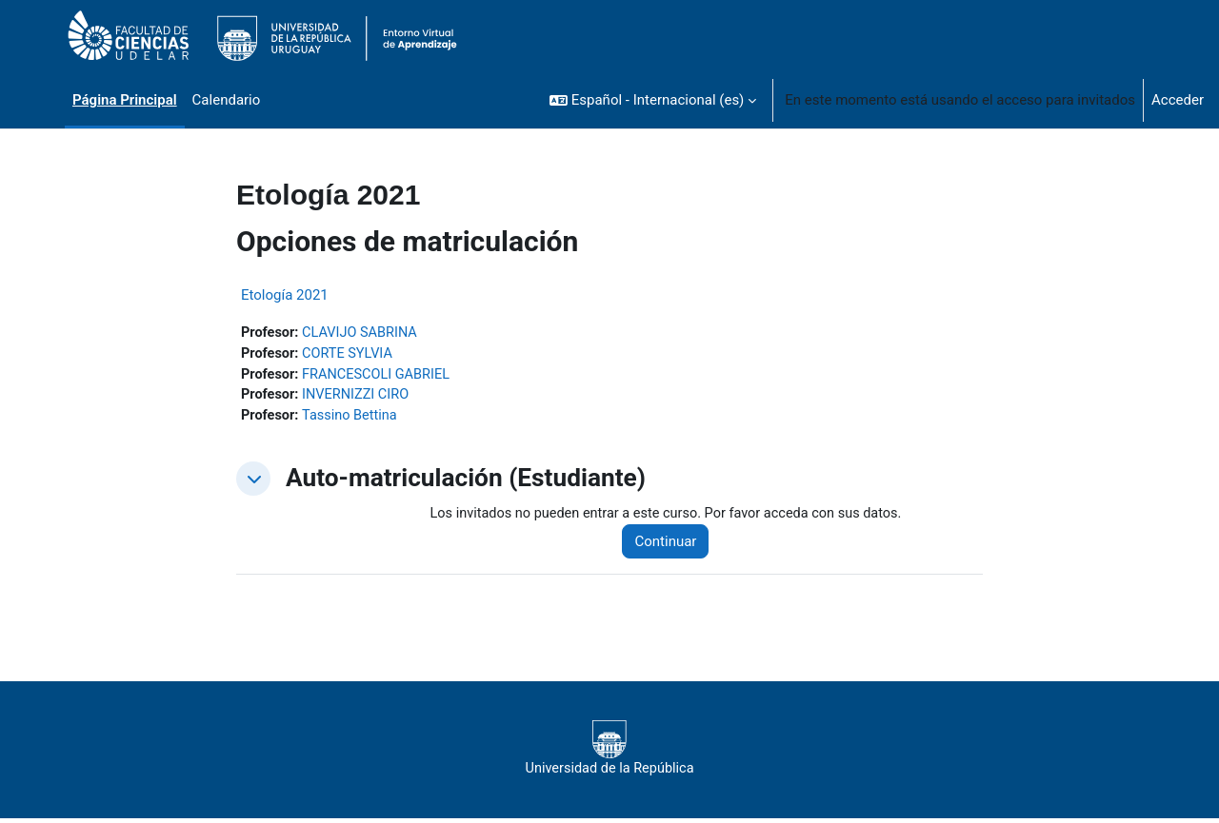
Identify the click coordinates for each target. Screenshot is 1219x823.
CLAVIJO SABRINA (363, 333)
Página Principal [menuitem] (124, 99)
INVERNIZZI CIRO (359, 397)
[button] (653, 99)
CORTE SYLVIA (350, 354)
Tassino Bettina (353, 418)
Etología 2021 (285, 295)
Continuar (674, 545)
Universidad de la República (609, 752)
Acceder (1177, 99)
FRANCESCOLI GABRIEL (380, 375)
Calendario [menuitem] (226, 99)
